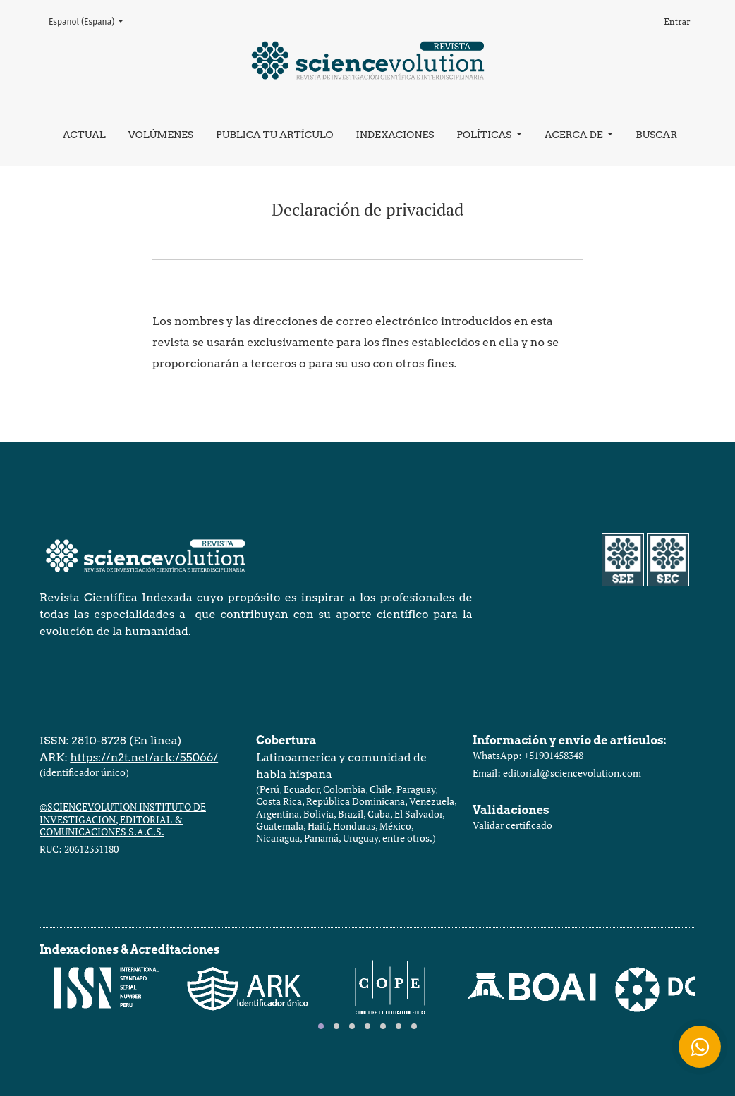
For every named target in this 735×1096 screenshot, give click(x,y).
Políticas (485, 134)
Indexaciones (395, 134)
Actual (84, 134)
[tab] (321, 1026)
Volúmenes (160, 134)
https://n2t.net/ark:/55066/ (144, 757)
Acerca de (575, 134)
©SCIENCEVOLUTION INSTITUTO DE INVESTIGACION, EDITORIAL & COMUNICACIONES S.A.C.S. (123, 819)
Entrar (677, 21)
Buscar (656, 134)
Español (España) (89, 21)
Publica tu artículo (274, 134)
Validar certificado (512, 825)
